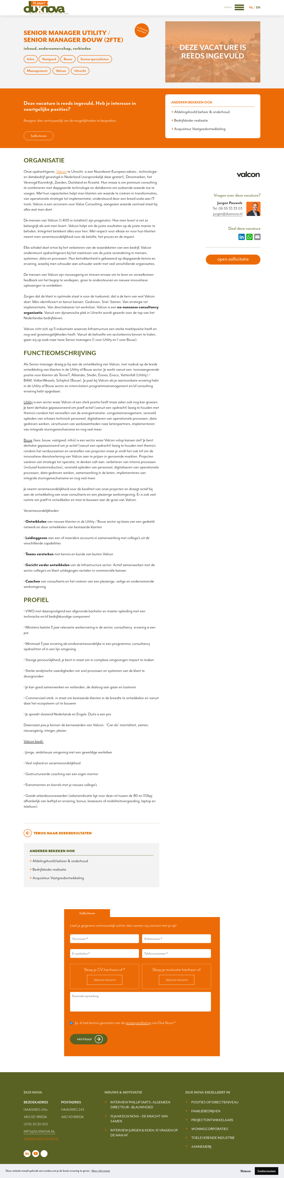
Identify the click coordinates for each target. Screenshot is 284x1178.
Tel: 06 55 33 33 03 (227, 208)
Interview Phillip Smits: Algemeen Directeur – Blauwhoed (140, 1104)
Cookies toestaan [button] (267, 1170)
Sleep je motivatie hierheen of (176, 969)
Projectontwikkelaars (212, 1120)
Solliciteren (39, 136)
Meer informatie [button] (101, 1170)
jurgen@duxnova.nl (227, 214)
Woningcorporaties (209, 1129)
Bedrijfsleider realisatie (191, 120)
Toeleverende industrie (213, 1138)
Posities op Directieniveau (214, 1102)
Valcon (61, 171)
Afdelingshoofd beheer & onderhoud (202, 112)
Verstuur (84, 1039)
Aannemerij (201, 1146)
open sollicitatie (233, 259)
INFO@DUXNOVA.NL (39, 1131)
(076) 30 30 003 (36, 1124)
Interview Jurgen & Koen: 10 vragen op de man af (144, 1132)
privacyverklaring (138, 1022)
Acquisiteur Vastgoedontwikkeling (199, 129)
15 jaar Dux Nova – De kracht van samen (139, 1118)
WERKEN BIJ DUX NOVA (41, 1139)
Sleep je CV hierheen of (104, 969)
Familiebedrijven (205, 1111)
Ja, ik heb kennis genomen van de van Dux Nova (125, 1022)
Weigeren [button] (245, 1170)
